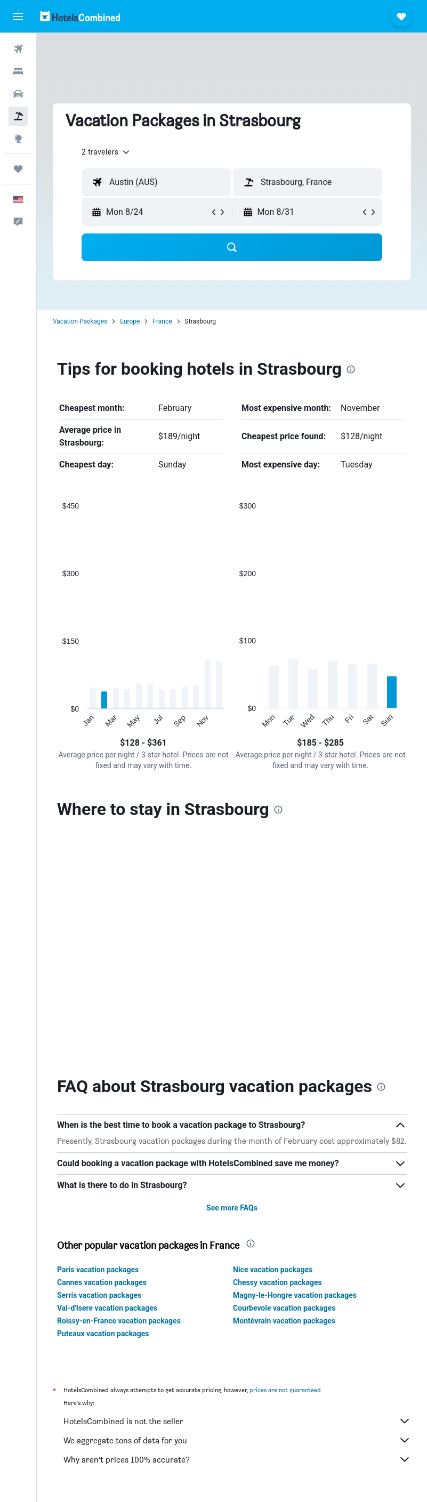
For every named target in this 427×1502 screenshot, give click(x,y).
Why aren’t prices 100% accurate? (237, 1229)
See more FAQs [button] (231, 977)
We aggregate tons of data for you (237, 1210)
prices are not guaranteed (285, 1160)
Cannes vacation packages (102, 1052)
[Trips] (18, 169)
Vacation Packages (80, 321)
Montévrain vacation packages (284, 1090)
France (162, 321)
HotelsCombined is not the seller (237, 1190)
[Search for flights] (18, 49)
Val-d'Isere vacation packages (107, 1077)
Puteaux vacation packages (103, 1103)
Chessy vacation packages (277, 1052)
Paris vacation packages (98, 1039)
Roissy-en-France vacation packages (119, 1090)
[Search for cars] (18, 93)
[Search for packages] (18, 116)
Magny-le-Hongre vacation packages (295, 1065)
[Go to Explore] (18, 138)
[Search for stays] (18, 71)
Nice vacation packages (272, 1039)
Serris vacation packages (99, 1065)
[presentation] (351, 369)
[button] (18, 16)
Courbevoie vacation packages (284, 1077)
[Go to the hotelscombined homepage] (80, 16)
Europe (130, 321)
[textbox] (156, 182)
